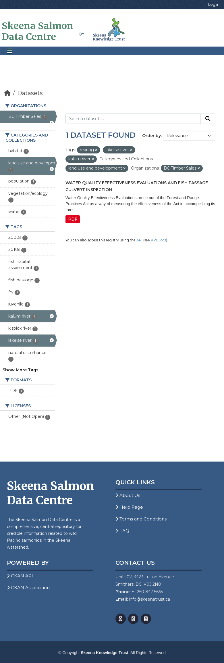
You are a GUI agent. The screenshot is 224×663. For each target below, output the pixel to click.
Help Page (129, 507)
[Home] (7, 93)
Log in (213, 4)
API (139, 240)
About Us (127, 495)
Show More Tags (20, 369)
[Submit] (207, 119)
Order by (151, 135)
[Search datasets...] (133, 119)
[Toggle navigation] (9, 51)
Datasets (30, 93)
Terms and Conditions (141, 519)
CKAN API (20, 576)
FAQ (122, 530)
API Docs (158, 240)
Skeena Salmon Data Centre (37, 31)
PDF (72, 219)
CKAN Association (28, 587)
